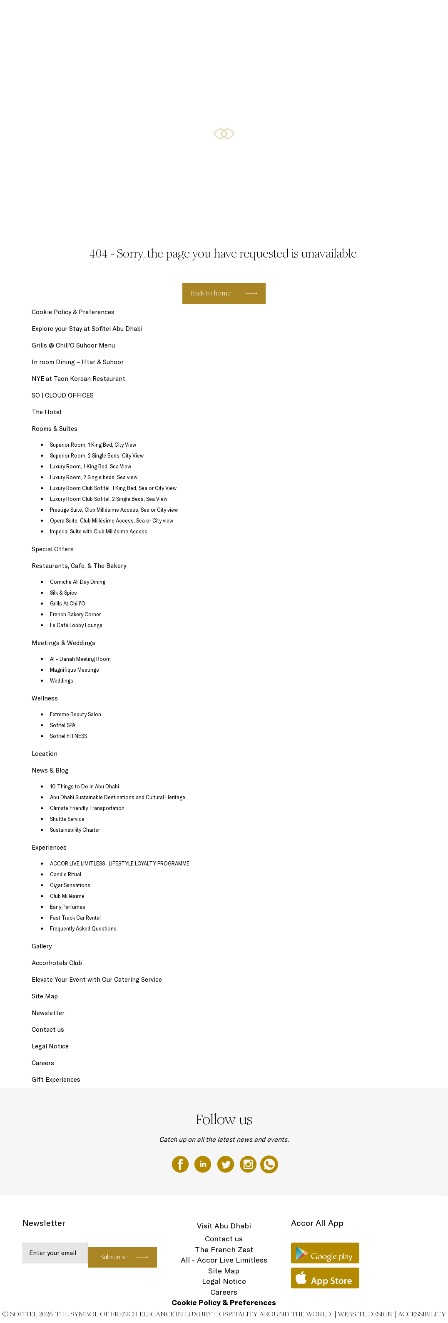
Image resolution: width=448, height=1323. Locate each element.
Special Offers (258, 15)
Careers (43, 1063)
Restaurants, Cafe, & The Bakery (316, 15)
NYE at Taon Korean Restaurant (78, 379)
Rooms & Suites (219, 15)
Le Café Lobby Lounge (76, 625)
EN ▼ (419, 15)
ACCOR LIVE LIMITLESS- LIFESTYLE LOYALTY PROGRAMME (119, 863)
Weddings (61, 680)
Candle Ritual (65, 874)
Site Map (45, 996)
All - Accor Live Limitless (224, 1260)
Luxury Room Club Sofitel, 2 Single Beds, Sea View (108, 498)
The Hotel (142, 15)
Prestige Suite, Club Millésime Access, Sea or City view (114, 509)
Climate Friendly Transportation (87, 808)
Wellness (45, 698)
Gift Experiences (177, 15)
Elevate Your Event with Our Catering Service (97, 979)
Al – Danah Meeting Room (80, 658)
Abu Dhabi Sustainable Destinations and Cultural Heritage (117, 797)
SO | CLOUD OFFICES (63, 395)
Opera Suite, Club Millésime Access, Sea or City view (111, 520)
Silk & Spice (63, 592)
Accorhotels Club (57, 963)
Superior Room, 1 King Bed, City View (93, 444)
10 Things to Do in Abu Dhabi (84, 786)
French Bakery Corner (75, 614)
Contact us (48, 1029)
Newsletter (48, 1013)
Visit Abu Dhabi (224, 1225)
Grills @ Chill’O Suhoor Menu (73, 345)
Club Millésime (67, 896)
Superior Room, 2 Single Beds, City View (97, 455)
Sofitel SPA (62, 725)
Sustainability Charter (75, 829)
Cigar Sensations (70, 885)
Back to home (211, 293)
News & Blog (50, 770)
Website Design (365, 1314)
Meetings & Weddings (382, 15)
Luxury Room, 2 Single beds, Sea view (93, 477)
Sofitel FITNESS (68, 736)
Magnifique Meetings (74, 669)
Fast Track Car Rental (75, 917)
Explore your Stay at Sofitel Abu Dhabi (87, 329)
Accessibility (422, 1314)
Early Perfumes (67, 906)
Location (44, 754)
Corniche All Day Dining (77, 581)
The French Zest (224, 1249)
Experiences (49, 847)
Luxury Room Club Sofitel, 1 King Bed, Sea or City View (113, 488)
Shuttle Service (67, 818)
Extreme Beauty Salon (75, 714)
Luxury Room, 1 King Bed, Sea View (90, 466)
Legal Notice (50, 1046)
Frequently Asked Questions (83, 928)
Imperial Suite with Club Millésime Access (98, 531)
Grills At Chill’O (67, 603)
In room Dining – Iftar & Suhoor (78, 362)
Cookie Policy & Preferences (73, 312)
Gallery (42, 946)
